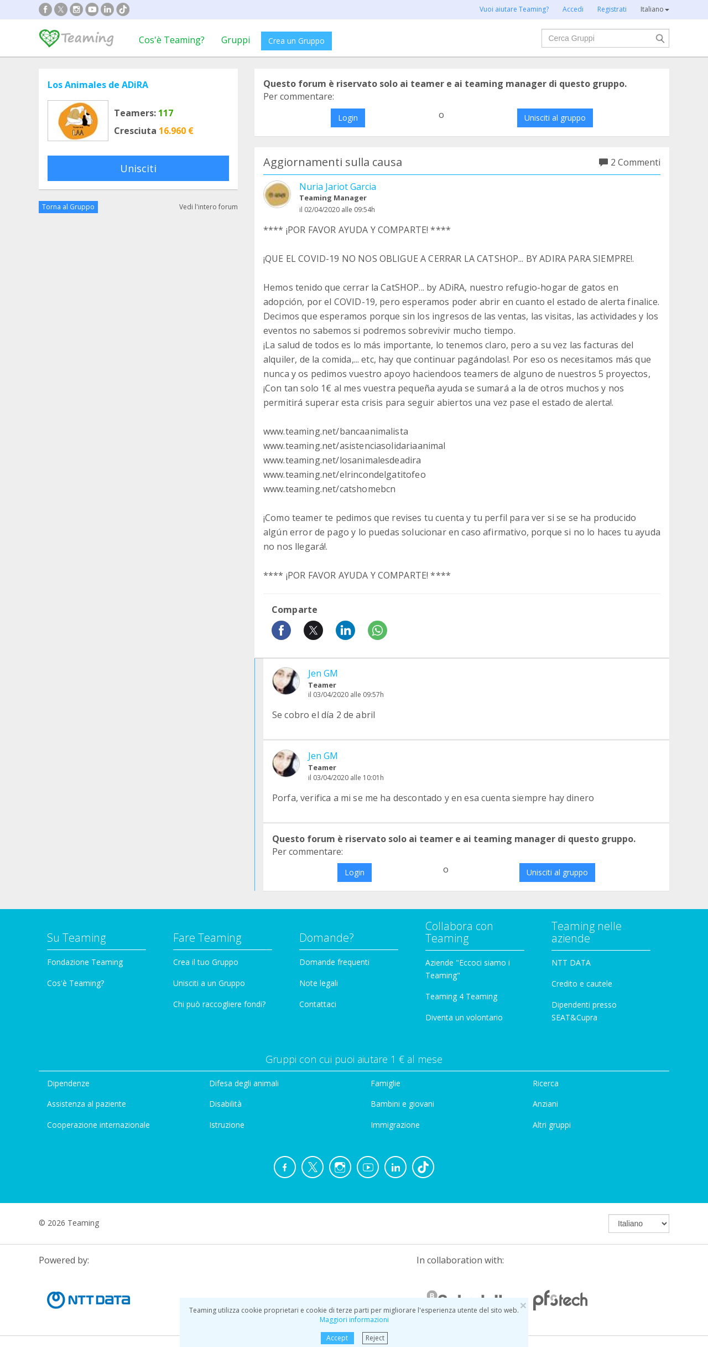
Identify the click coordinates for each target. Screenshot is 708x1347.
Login (348, 117)
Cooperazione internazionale (98, 1124)
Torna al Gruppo (68, 206)
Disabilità (225, 1103)
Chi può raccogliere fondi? (219, 1004)
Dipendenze (68, 1083)
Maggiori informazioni (354, 1319)
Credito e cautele (581, 983)
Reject (375, 1338)
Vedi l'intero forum (208, 206)
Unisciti (138, 168)
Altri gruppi (552, 1124)
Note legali (318, 983)
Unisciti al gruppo (555, 117)
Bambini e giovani (402, 1103)
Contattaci (317, 1004)
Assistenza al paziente (86, 1103)
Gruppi (235, 40)
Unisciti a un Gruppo (209, 983)
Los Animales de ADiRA (98, 85)
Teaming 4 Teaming (461, 996)
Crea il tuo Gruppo (205, 962)
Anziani (545, 1103)
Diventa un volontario (464, 1017)
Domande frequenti (334, 962)
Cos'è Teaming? (172, 40)
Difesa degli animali (244, 1083)
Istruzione (226, 1124)
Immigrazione (395, 1124)
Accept (337, 1338)
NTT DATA (571, 962)
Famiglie (385, 1083)
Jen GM (323, 673)
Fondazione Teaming (85, 962)
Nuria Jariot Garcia (337, 186)
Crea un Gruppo (296, 40)
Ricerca (546, 1083)
